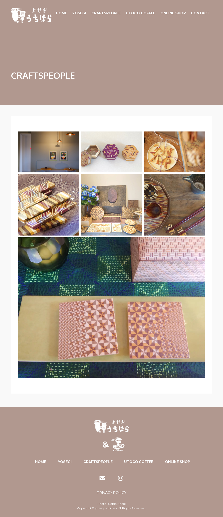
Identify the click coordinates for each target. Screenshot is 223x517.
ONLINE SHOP (173, 13)
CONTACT (200, 13)
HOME (61, 13)
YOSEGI (79, 13)
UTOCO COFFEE (140, 13)
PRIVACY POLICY (111, 493)
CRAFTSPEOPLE (106, 13)
